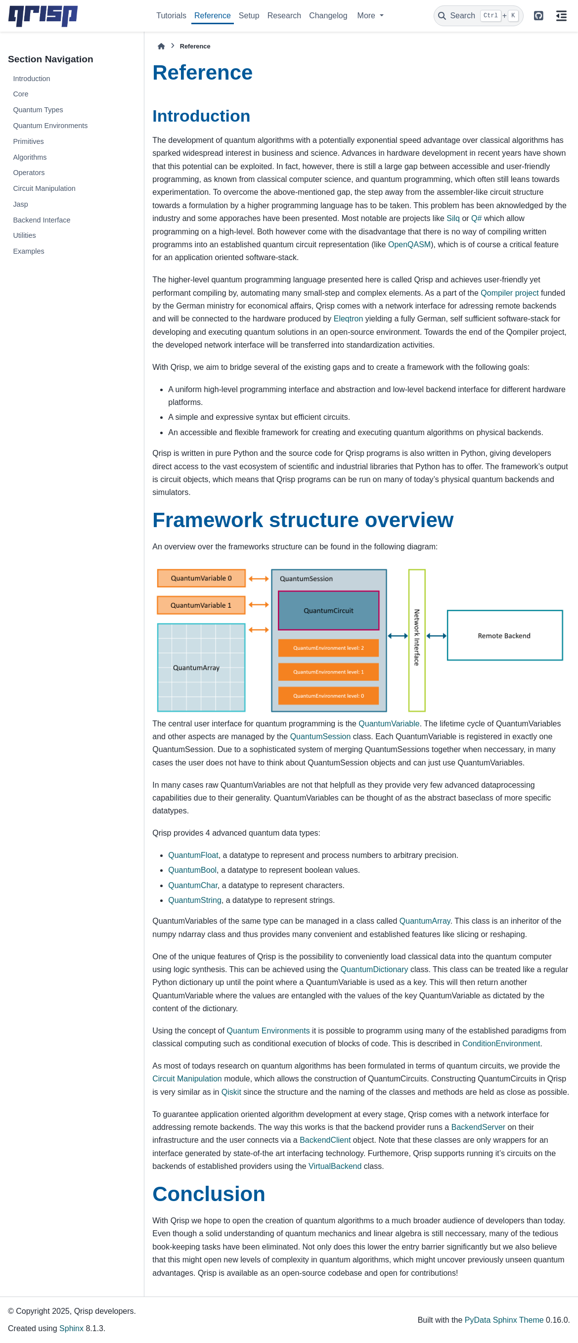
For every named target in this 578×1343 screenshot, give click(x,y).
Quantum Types (38, 110)
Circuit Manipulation (44, 188)
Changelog (328, 15)
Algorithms (29, 157)
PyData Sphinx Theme (504, 1320)
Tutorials (171, 15)
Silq (453, 218)
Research (284, 15)
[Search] (479, 15)
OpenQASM (409, 244)
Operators (28, 173)
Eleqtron (348, 318)
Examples (28, 251)
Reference (212, 15)
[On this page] (561, 15)
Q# (476, 218)
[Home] (161, 46)
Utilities (24, 235)
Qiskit (231, 1092)
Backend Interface (41, 220)
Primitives (28, 141)
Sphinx (71, 1328)
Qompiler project (509, 293)
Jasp (20, 204)
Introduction (31, 79)
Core (20, 94)
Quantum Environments (50, 126)
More (367, 15)
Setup (249, 15)
